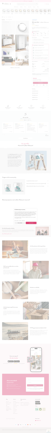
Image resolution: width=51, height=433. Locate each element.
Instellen (23, 220)
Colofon (20, 220)
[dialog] (25, 216)
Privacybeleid (16, 220)
